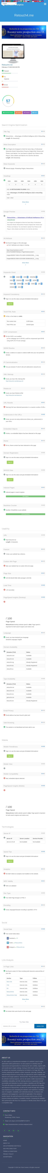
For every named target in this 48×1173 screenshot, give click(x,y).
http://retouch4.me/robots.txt (14, 395)
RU (7, 988)
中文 (8, 985)
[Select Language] (9, 3)
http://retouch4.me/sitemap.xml (14, 381)
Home (5, 1140)
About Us (6, 1143)
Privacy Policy (8, 1154)
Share (35, 112)
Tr (17, 938)
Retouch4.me (7, 65)
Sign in (10, 303)
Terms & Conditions (10, 1151)
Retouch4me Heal (12, 995)
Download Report (8, 112)
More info (9, 981)
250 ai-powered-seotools (12, 1146)
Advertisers (7, 1156)
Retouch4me (18, 943)
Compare (27, 112)
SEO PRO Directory (10, 1148)
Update (18, 112)
